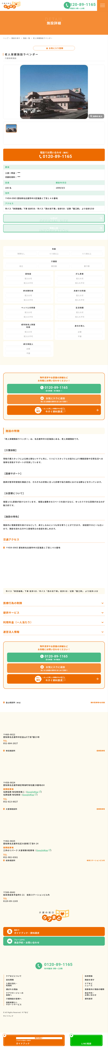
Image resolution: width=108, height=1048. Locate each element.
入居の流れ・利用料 (12, 1000)
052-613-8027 (10, 815)
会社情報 (10, 995)
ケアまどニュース (89, 1000)
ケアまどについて (14, 991)
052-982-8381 (10, 871)
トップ (5, 38)
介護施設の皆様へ (14, 1014)
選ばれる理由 (12, 1005)
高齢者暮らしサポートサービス (14, 1019)
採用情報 (89, 991)
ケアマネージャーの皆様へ (14, 1009)
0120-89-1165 (10, 915)
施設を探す (15, 38)
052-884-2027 (10, 757)
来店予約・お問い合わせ (91, 1009)
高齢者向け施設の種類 (94, 1005)
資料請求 (89, 1014)
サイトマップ (8, 1031)
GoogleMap (32, 807)
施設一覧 (26, 38)
